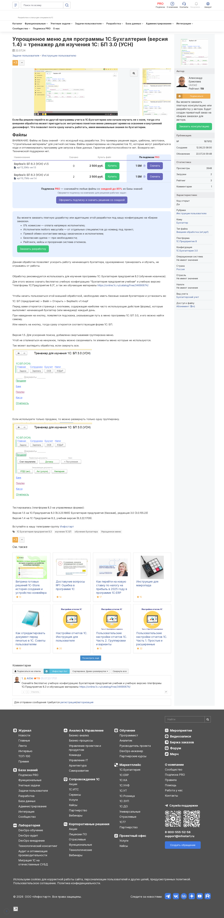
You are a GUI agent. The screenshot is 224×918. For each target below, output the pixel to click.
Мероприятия (181, 730)
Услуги (73, 799)
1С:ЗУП (124, 801)
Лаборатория (29, 825)
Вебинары (75, 815)
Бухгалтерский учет (187, 297)
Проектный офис (132, 836)
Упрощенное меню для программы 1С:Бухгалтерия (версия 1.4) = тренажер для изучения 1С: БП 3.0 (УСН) (90, 41)
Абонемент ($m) (185, 306)
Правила (171, 780)
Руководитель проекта (135, 745)
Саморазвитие (79, 770)
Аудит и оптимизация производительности (32, 853)
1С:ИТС (74, 789)
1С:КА (123, 780)
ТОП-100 (24, 756)
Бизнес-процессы (81, 740)
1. (22, 678)
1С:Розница (127, 796)
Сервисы (75, 794)
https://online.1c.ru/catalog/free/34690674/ (123, 285)
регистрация (68, 702)
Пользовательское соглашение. (34, 883)
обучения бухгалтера (86, 531)
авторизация (85, 702)
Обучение (127, 730)
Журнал (24, 730)
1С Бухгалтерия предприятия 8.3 (34, 531)
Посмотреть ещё (90, 658)
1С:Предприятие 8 (186, 241)
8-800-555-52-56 (178, 832)
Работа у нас (174, 790)
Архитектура (77, 765)
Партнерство (78, 810)
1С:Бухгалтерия (129, 769)
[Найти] (208, 719)
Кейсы (73, 805)
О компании (174, 765)
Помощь (170, 785)
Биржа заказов (182, 742)
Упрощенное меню (111, 531)
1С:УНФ (124, 785)
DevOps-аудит (28, 835)
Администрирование (32, 806)
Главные (24, 740)
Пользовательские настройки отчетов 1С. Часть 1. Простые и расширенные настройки (151, 640)
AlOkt (30, 678)
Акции (73, 784)
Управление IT (78, 760)
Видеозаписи (180, 736)
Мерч (174, 754)
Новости (24, 735)
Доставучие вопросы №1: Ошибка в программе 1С (70, 585)
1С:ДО (123, 806)
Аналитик (125, 740)
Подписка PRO (28, 775)
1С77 (122, 822)
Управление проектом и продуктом (85, 747)
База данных (26, 801)
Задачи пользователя (33, 790)
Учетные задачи (29, 785)
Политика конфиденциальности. (79, 883)
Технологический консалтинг (37, 846)
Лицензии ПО (78, 834)
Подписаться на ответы (27, 671)
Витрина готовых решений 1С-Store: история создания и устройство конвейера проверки (31, 589)
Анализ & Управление (86, 730)
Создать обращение (182, 845)
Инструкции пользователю (191, 213)
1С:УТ (123, 790)
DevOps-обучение (30, 830)
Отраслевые (77, 839)
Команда (75, 755)
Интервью (25, 751)
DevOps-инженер (131, 751)
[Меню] (15, 5)
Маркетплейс (130, 765)
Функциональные (29, 780)
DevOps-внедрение (31, 840)
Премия (23, 761)
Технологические (80, 850)
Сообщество (27, 816)
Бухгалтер (182, 222)
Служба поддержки (183, 805)
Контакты (171, 795)
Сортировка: (90, 671)
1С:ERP (124, 775)
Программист (128, 735)
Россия (180, 269)
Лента (22, 745)
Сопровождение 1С (84, 779)
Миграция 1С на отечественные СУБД (33, 862)
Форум (175, 748)
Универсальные (129, 811)
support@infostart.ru (179, 836)
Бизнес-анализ (79, 735)
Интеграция (26, 811)
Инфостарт (67, 526)
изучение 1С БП (63, 531)
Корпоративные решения (89, 824)
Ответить (35, 692)
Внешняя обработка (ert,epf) (192, 232)
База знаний (28, 770)
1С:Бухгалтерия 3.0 (187, 250)
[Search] (188, 719)
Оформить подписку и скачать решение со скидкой (92, 199)
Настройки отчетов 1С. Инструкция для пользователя (71, 636)
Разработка (26, 796)
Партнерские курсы (132, 756)
